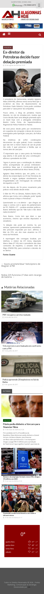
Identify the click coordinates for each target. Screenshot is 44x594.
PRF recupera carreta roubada (16, 314)
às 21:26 (13, 430)
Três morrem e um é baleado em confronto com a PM (21, 347)
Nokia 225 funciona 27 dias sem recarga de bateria (21, 276)
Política (7, 420)
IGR (29, 587)
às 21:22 (12, 481)
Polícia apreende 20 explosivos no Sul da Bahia (20, 380)
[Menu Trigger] (39, 5)
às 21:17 (12, 517)
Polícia (7, 47)
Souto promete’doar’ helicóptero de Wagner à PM (20, 264)
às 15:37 (14, 65)
